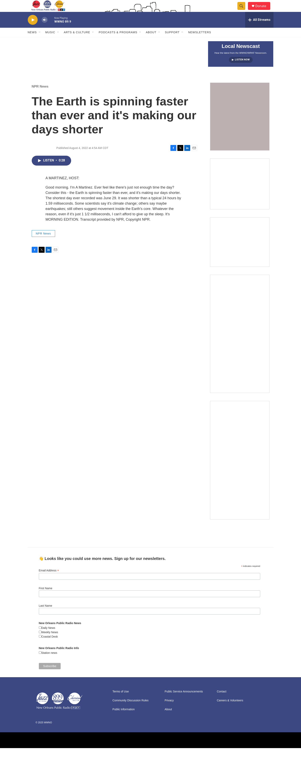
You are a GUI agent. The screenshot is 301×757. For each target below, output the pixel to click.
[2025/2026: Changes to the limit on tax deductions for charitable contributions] (239, 193)
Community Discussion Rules (131, 709)
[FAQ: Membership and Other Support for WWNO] (239, 125)
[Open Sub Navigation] (39, 41)
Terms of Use (121, 700)
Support (172, 41)
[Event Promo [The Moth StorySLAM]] (239, 251)
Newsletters (199, 41)
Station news (49, 662)
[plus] (239, 343)
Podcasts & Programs (118, 41)
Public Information (124, 718)
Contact (221, 700)
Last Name (45, 614)
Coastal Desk (49, 645)
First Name (45, 597)
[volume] (44, 28)
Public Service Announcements (184, 700)
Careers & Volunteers (230, 709)
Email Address (49, 579)
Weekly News (49, 641)
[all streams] (259, 29)
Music (50, 41)
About (151, 41)
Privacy (169, 709)
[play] (33, 29)
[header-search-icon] (243, 10)
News (32, 41)
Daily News (48, 636)
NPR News (40, 95)
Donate (263, 10)
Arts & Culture (77, 41)
